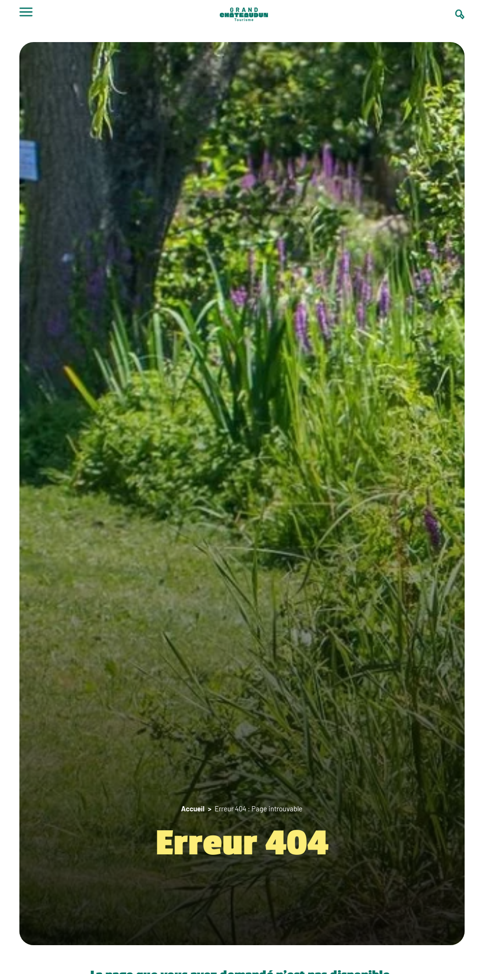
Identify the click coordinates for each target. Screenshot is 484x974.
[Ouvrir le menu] (26, 15)
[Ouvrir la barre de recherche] (460, 14)
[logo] (244, 15)
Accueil (193, 808)
